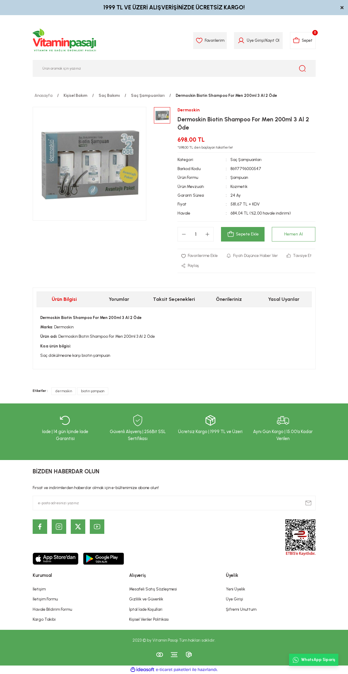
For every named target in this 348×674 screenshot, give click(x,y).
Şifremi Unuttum (241, 609)
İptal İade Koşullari (145, 609)
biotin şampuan (92, 391)
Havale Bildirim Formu (52, 609)
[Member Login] (240, 40)
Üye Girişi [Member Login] (254, 40)
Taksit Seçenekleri (174, 299)
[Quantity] (195, 234)
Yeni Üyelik (235, 589)
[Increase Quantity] (207, 234)
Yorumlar (119, 299)
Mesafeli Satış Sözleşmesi (153, 589)
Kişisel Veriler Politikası (149, 619)
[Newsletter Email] (174, 503)
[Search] (174, 68)
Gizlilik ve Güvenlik (146, 599)
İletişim (39, 589)
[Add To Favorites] (199, 256)
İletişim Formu (45, 599)
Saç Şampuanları (246, 159)
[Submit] (308, 503)
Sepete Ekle (243, 234)
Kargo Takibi (44, 619)
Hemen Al (293, 234)
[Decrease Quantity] (184, 234)
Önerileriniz (229, 299)
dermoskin (63, 391)
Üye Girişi (234, 599)
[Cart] (302, 40)
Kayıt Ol (271, 40)
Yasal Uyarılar (283, 299)
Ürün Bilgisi (64, 299)
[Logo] (65, 40)
